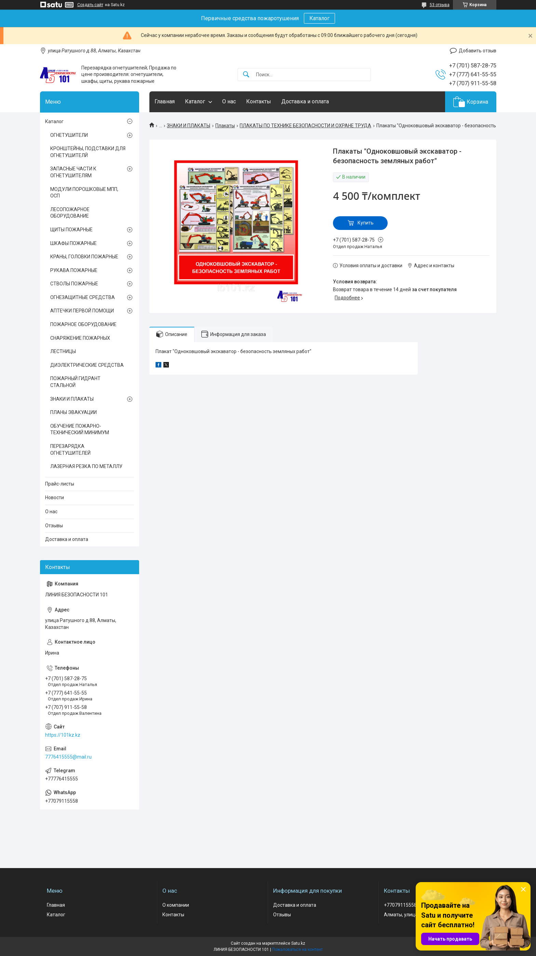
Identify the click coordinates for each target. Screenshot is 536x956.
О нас (229, 101)
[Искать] (246, 74)
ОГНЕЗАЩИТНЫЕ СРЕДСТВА (82, 297)
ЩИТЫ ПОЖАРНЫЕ (71, 229)
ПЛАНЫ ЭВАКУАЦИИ (73, 412)
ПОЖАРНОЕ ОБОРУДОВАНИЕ (83, 324)
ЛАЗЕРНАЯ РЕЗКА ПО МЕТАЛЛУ (86, 466)
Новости (54, 497)
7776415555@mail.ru (68, 757)
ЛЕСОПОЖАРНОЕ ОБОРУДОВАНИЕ (70, 213)
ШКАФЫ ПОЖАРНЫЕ (73, 243)
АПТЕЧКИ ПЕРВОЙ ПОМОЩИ (82, 310)
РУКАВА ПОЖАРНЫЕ (73, 270)
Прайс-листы (59, 484)
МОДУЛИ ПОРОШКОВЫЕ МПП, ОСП (84, 192)
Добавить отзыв (477, 50)
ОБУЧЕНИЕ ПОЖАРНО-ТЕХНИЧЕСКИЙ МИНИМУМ (79, 429)
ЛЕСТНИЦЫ (63, 351)
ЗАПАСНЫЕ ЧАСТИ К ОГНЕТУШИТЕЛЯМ (73, 172)
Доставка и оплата (305, 101)
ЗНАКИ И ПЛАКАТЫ (188, 125)
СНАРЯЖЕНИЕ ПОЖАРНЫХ (80, 338)
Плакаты (225, 125)
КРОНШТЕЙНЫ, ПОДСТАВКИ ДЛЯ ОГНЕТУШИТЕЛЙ (87, 152)
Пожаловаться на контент (297, 949)
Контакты (258, 101)
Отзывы (54, 525)
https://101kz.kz (62, 735)
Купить (366, 222)
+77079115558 (400, 905)
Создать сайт (90, 4)
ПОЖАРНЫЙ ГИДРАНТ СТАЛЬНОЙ (75, 382)
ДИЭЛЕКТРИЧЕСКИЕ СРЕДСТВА (87, 365)
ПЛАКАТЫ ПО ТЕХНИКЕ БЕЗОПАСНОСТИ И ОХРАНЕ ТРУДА (305, 125)
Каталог (319, 18)
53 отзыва (440, 4)
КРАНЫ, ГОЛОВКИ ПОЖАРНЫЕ (84, 256)
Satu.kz (298, 943)
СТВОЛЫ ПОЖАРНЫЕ (74, 283)
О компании (175, 905)
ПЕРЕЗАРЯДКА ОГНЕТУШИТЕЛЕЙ (70, 449)
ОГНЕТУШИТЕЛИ (69, 135)
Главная (165, 101)
